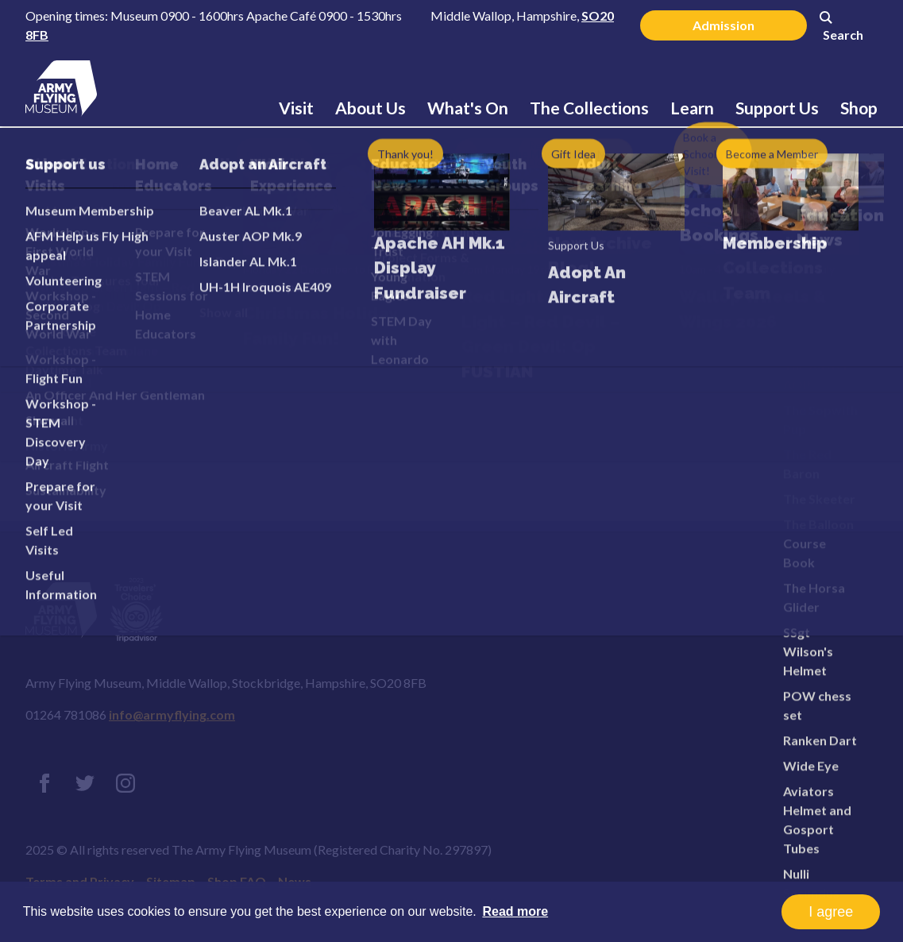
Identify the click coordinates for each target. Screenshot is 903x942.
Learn (692, 108)
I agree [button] (830, 912)
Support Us (777, 108)
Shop (859, 108)
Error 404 (130, 262)
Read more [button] (515, 911)
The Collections (589, 108)
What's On (467, 108)
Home (71, 186)
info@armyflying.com (172, 714)
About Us (370, 108)
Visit (296, 108)
